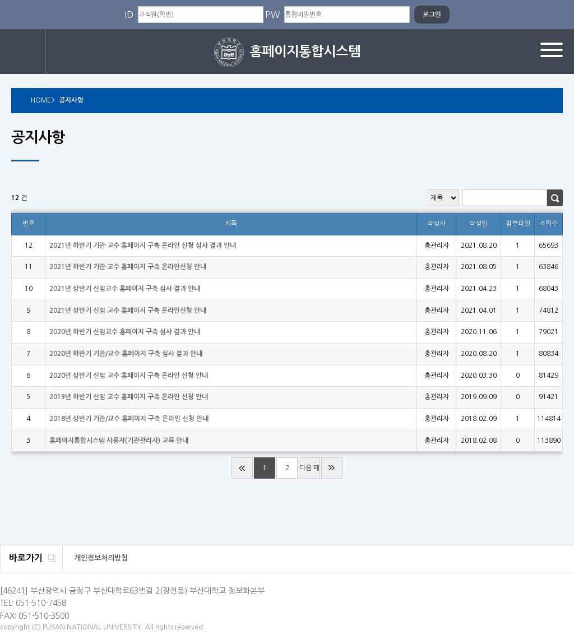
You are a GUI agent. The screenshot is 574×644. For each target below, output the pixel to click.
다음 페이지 (309, 472)
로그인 (22, 51)
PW (272, 14)
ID (128, 14)
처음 (242, 468)
